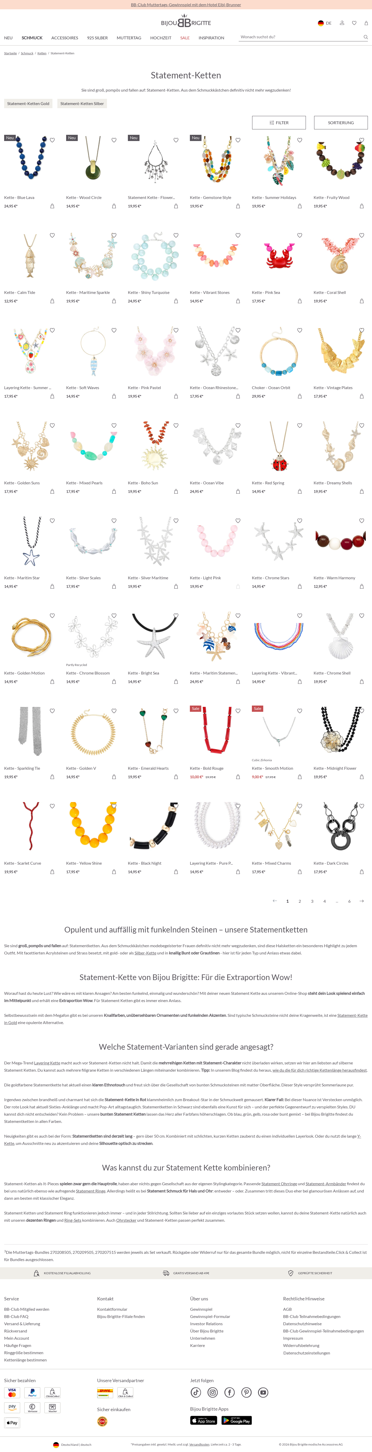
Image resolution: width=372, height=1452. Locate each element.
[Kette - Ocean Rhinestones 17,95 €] (217, 364)
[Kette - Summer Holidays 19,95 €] (279, 174)
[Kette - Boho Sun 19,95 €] (155, 459)
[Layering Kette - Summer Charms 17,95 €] (31, 364)
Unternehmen (202, 1338)
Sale (185, 37)
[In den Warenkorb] (52, 206)
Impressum (293, 1338)
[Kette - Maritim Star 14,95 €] (31, 554)
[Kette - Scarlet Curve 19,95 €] (31, 840)
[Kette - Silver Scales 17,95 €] (93, 554)
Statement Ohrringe (279, 1183)
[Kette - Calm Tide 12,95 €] (31, 269)
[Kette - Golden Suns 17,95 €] (31, 459)
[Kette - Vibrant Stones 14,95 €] (217, 269)
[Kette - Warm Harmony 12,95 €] (341, 554)
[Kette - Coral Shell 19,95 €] (341, 269)
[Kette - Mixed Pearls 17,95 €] (93, 459)
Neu (8, 37)
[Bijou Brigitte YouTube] (263, 1392)
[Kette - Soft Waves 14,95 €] (93, 364)
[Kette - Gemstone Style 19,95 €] (217, 174)
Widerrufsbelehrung (301, 1345)
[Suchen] (366, 37)
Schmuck (32, 37)
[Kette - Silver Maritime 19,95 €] (155, 554)
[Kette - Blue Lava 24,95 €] (31, 174)
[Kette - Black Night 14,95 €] (155, 840)
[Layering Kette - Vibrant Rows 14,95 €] (279, 649)
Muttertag (129, 37)
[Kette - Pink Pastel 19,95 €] (155, 364)
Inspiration (211, 37)
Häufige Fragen (17, 1345)
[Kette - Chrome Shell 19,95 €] (341, 649)
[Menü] (279, 122)
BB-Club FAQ (16, 1316)
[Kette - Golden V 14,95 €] (93, 744)
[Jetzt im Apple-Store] (203, 1419)
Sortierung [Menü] (341, 122)
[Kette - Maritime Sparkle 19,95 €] (93, 269)
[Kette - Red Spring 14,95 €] (279, 459)
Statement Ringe (90, 1190)
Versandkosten (199, 1444)
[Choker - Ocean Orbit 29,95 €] (279, 364)
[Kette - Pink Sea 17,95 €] (279, 269)
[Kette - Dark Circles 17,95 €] (341, 840)
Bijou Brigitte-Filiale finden (121, 1316)
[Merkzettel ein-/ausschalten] (52, 140)
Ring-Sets (72, 1220)
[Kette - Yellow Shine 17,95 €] (93, 840)
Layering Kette (47, 1062)
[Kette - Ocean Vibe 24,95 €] (217, 459)
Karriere (197, 1345)
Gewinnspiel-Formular (210, 1316)
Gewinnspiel (201, 1309)
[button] (342, 23)
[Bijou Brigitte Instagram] (213, 1392)
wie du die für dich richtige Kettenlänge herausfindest (320, 1070)
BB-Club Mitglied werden (26, 1309)
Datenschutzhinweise (302, 1323)
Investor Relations (206, 1323)
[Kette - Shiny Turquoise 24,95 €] (155, 269)
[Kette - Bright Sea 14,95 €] (155, 649)
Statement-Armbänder (326, 1183)
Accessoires (64, 37)
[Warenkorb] (366, 23)
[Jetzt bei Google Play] (236, 1419)
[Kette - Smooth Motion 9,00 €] (279, 744)
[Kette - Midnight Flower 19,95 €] (341, 744)
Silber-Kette (145, 952)
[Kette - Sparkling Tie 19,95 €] (31, 744)
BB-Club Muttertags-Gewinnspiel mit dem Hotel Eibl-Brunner (186, 4)
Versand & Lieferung (22, 1323)
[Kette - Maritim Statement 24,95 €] (217, 649)
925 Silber (97, 37)
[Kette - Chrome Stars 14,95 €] (279, 554)
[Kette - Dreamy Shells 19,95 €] (341, 459)
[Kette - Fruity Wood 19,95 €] (341, 174)
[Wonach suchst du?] (303, 36)
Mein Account (16, 1338)
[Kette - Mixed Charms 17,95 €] (279, 840)
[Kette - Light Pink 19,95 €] (217, 554)
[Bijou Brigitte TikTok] (196, 1392)
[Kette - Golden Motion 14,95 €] (31, 649)
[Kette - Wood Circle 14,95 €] (93, 174)
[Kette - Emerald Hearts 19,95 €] (155, 744)
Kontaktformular (112, 1309)
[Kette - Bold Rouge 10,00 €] (217, 744)
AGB (287, 1309)
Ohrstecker (126, 1220)
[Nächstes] (362, 901)
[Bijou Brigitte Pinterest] (246, 1392)
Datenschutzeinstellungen (306, 1353)
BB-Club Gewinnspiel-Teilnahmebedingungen (323, 1330)
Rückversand (15, 1330)
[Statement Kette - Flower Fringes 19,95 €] (155, 174)
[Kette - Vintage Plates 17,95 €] (341, 364)
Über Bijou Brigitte (206, 1330)
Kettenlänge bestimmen (25, 1359)
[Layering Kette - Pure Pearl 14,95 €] (217, 840)
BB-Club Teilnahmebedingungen (311, 1316)
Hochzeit (160, 37)
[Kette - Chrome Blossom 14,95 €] (93, 649)
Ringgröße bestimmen (23, 1352)
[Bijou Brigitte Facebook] (229, 1392)
